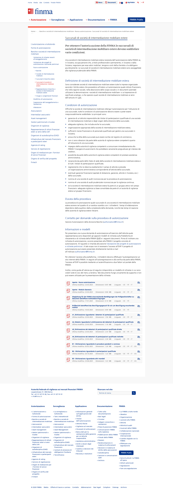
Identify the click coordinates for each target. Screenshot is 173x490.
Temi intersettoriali (61, 416)
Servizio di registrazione (40, 149)
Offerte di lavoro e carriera (60, 487)
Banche (38, 71)
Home (30, 2)
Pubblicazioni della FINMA (108, 435)
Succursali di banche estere (45, 79)
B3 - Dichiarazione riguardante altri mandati (88, 359)
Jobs (40, 2)
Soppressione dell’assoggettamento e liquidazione (45, 103)
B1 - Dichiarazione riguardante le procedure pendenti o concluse (96, 344)
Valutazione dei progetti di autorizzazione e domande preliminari (46, 63)
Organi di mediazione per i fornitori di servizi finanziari (45, 153)
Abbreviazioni (86, 487)
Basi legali (102, 416)
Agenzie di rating (38, 145)
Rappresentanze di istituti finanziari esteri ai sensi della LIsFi (45, 130)
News (98, 2)
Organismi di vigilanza (40, 126)
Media (36, 2)
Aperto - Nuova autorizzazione (83, 282)
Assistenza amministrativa (85, 441)
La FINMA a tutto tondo (129, 412)
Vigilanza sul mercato (84, 426)
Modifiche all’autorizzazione (42, 99)
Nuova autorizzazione (83, 31)
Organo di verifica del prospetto (44, 158)
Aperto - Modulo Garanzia (81, 290)
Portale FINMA (56, 2)
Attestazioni (37, 107)
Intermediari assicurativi (40, 114)
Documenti (110, 2)
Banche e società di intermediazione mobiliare (57, 31)
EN (135, 346)
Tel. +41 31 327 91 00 (38, 394)
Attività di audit (126, 425)
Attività (123, 423)
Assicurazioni (36, 111)
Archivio (101, 460)
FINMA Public (126, 453)
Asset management (39, 118)
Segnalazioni (125, 466)
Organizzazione (126, 417)
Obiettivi (123, 414)
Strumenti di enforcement (85, 429)
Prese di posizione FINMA (107, 427)
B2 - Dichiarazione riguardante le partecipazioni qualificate (94, 351)
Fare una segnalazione (128, 468)
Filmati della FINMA (105, 437)
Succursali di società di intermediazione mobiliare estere (113, 31)
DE (124, 285)
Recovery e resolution (84, 454)
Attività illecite (81, 424)
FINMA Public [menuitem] (136, 19)
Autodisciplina (103, 453)
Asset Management (61, 430)
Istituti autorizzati (127, 463)
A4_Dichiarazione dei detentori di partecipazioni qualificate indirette (97, 337)
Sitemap (115, 487)
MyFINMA (131, 2)
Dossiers (101, 440)
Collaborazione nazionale (129, 431)
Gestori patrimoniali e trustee (43, 122)
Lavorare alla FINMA (127, 420)
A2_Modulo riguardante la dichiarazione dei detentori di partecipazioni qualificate (102, 322)
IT (143, 2)
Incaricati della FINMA (128, 428)
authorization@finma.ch (113, 222)
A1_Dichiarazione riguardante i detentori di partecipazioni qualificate (98, 315)
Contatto (46, 2)
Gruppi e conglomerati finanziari (47, 96)
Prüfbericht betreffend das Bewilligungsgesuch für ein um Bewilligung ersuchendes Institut (103, 306)
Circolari (101, 419)
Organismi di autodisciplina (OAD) (45, 135)
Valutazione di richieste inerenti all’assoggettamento (44, 58)
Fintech (34, 162)
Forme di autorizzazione (40, 48)
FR (128, 285)
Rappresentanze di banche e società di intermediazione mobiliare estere (45, 91)
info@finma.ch (37, 396)
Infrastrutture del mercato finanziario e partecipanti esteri (46, 140)
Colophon (106, 487)
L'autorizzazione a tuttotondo (43, 44)
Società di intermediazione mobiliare (45, 75)
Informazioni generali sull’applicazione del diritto (84, 414)
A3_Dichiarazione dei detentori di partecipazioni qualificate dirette (97, 329)
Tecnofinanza (59, 455)
